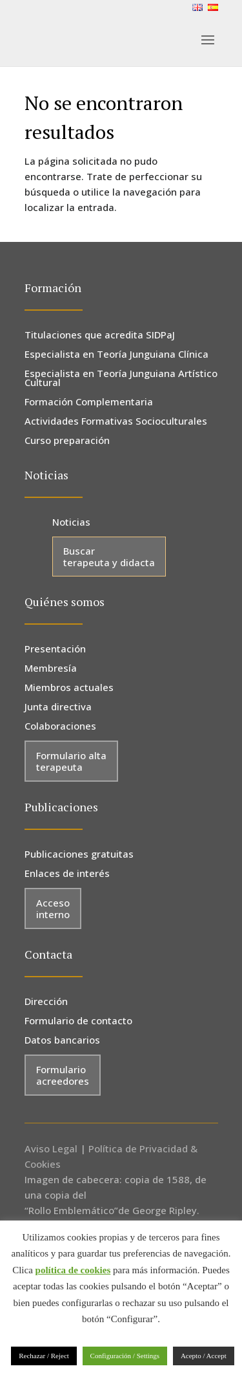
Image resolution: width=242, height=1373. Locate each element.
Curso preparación (67, 441)
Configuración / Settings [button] (125, 1355)
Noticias (71, 522)
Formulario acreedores (62, 1075)
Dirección (46, 1002)
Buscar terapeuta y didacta (109, 556)
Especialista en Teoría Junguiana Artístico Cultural (121, 379)
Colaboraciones (60, 726)
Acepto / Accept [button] (204, 1355)
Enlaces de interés (67, 874)
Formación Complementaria (89, 402)
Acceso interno (53, 908)
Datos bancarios (62, 1040)
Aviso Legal (51, 1148)
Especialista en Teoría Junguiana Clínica (116, 354)
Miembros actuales (69, 688)
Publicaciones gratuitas (79, 854)
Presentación (55, 649)
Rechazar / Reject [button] (44, 1355)
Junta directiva (58, 707)
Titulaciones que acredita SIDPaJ (100, 335)
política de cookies (73, 1270)
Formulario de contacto (78, 1021)
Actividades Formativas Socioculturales (116, 421)
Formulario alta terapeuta (71, 761)
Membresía (51, 668)
